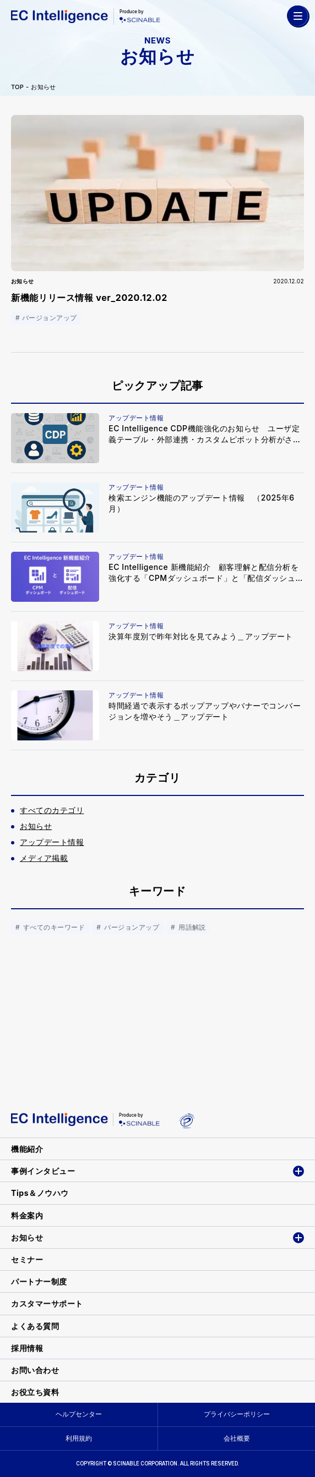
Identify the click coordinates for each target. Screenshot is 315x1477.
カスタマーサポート (47, 1303)
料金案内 (27, 1215)
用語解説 (191, 927)
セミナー (27, 1259)
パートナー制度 (39, 1281)
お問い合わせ (35, 1370)
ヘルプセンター (79, 1414)
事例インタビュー (43, 1171)
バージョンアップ (130, 927)
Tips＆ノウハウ (40, 1193)
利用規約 (79, 1438)
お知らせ (43, 87)
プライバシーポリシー (237, 1414)
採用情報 (27, 1348)
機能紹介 (27, 1149)
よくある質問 (35, 1326)
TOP (17, 87)
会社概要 (237, 1438)
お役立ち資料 (35, 1392)
